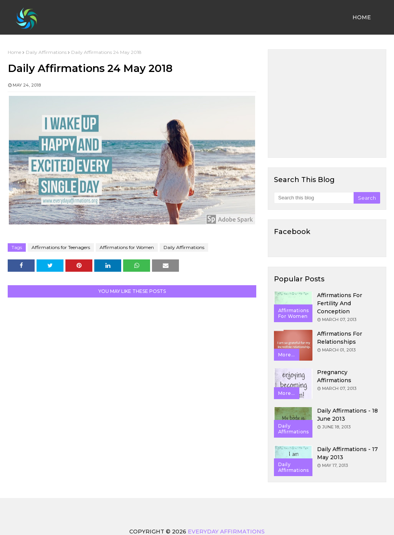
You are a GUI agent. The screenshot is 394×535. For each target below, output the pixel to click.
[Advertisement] (327, 103)
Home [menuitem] (361, 17)
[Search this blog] (314, 198)
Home (14, 52)
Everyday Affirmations (226, 531)
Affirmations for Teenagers (61, 247)
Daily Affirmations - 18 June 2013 (347, 414)
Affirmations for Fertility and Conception (339, 303)
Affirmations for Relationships (339, 337)
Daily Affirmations (46, 52)
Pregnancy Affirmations (334, 376)
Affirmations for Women (127, 247)
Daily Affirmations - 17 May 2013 (347, 453)
